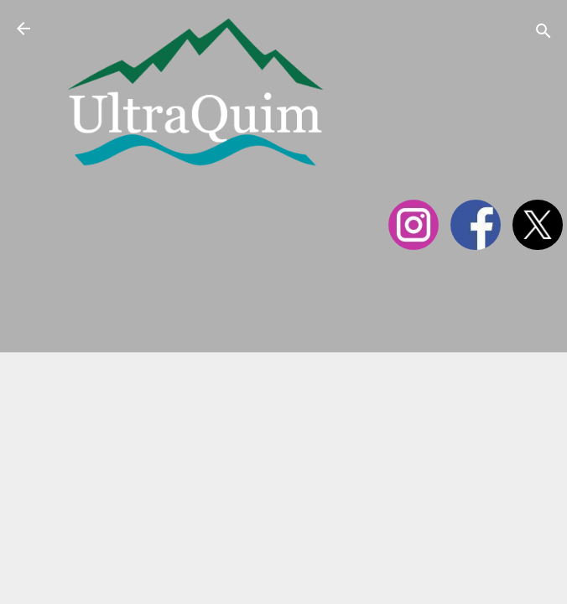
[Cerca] (543, 34)
